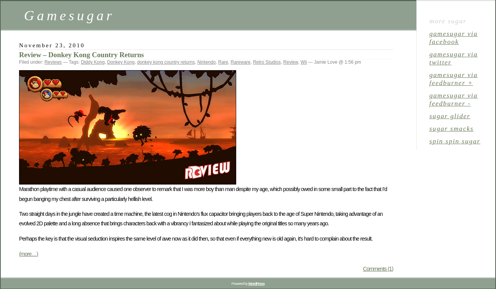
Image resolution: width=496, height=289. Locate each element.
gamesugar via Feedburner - (453, 99)
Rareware (240, 62)
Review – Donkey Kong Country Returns (81, 55)
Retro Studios (267, 62)
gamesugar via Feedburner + (453, 79)
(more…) (28, 254)
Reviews (53, 62)
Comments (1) (378, 269)
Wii (304, 62)
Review (290, 62)
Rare (223, 62)
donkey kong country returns (166, 62)
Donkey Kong (120, 62)
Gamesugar (69, 15)
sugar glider (449, 116)
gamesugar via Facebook (453, 37)
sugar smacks (451, 128)
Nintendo (206, 62)
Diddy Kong (93, 62)
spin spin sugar (454, 141)
